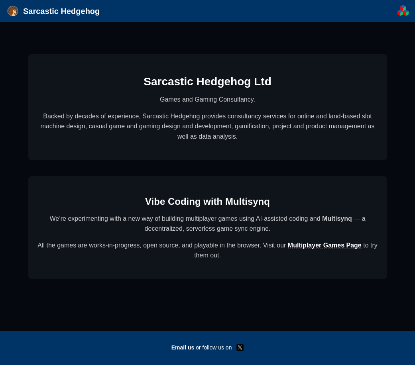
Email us (183, 347)
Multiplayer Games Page (325, 245)
